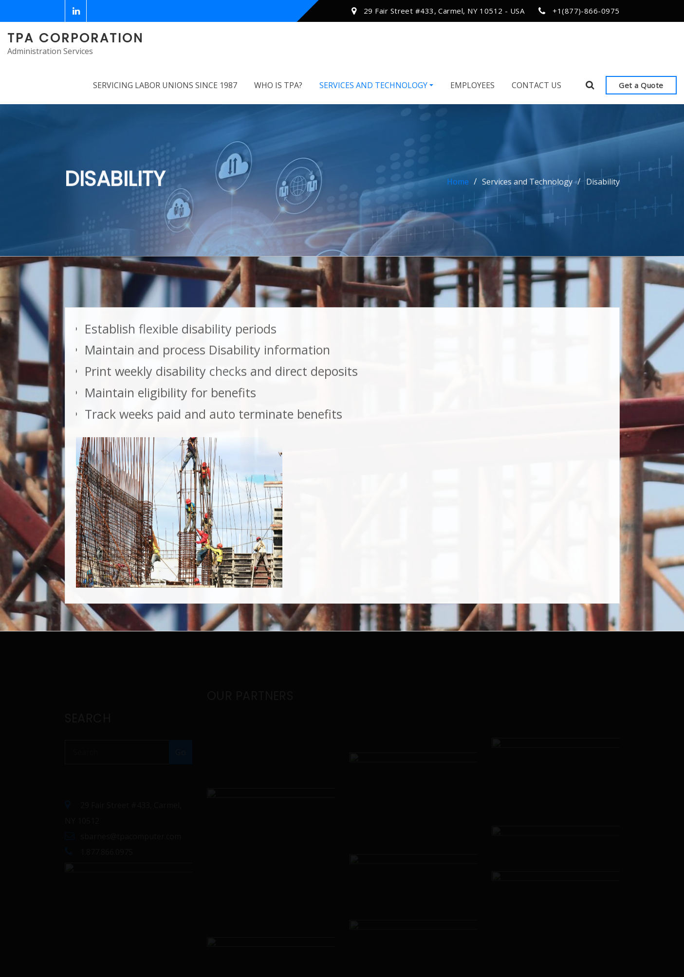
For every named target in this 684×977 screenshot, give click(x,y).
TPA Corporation (75, 38)
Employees (472, 85)
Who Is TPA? (278, 85)
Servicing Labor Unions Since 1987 (165, 85)
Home (458, 184)
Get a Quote (641, 85)
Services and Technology (376, 85)
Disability (603, 184)
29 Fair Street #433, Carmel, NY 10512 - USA (444, 11)
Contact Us (536, 85)
